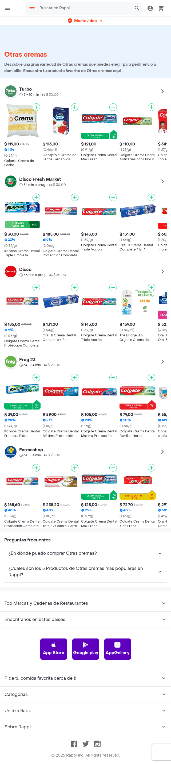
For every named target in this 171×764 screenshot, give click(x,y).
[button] (85, 20)
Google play (85, 649)
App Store (53, 649)
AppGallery (117, 649)
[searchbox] (84, 8)
